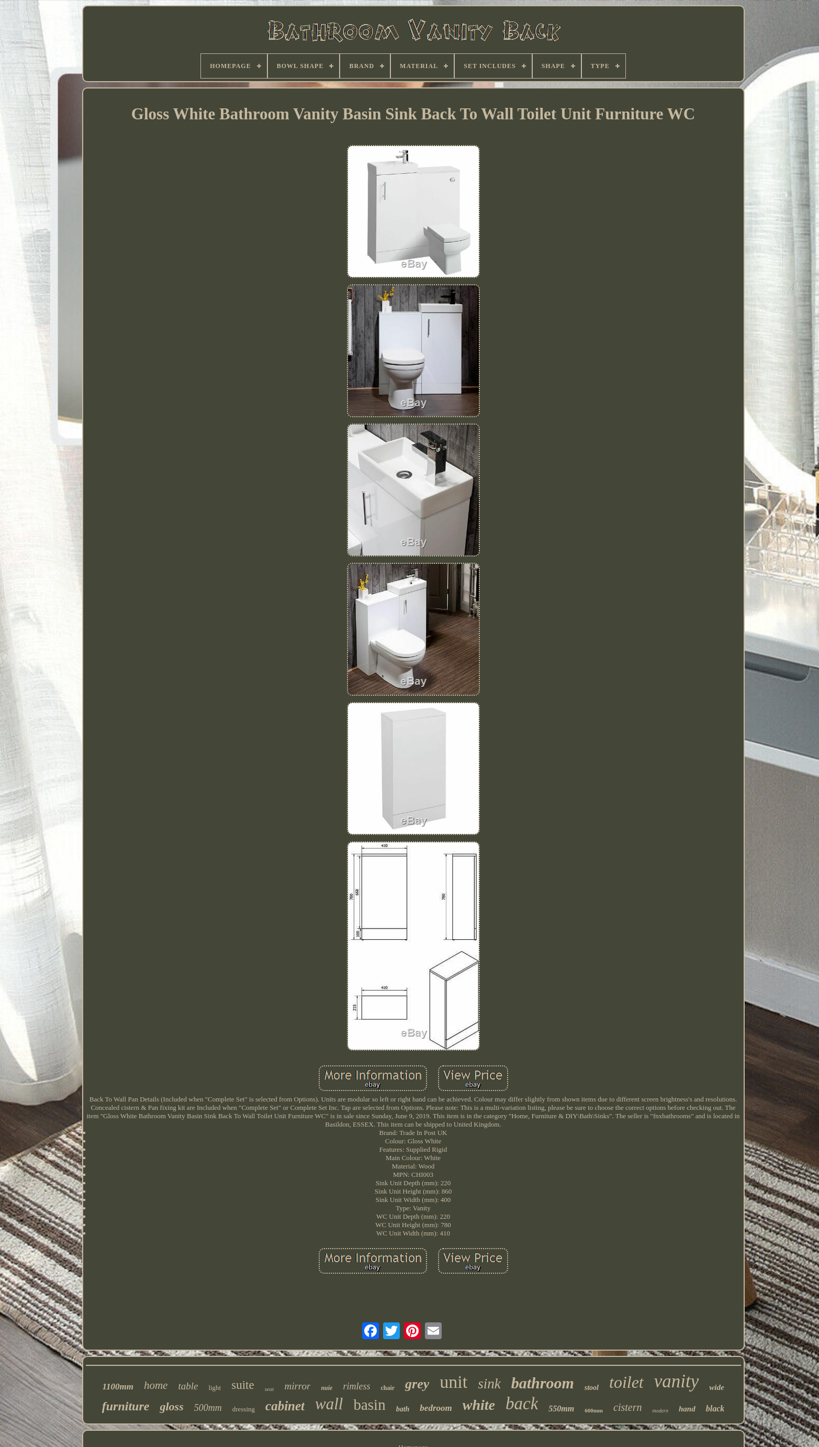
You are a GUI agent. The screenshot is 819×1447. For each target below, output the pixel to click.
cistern (627, 1407)
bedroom (436, 1408)
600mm (594, 1410)
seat (269, 1389)
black (715, 1408)
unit (453, 1382)
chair (387, 1388)
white (479, 1405)
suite (242, 1385)
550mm (561, 1408)
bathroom (542, 1383)
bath (403, 1409)
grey (417, 1384)
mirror (297, 1386)
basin (369, 1404)
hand (687, 1409)
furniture (126, 1406)
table (188, 1386)
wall (329, 1404)
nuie (326, 1388)
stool (592, 1388)
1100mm (117, 1387)
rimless (356, 1386)
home (156, 1385)
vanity (676, 1381)
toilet (626, 1382)
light (214, 1388)
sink (489, 1384)
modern (660, 1410)
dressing (243, 1409)
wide (716, 1387)
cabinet (285, 1406)
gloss (171, 1406)
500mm (208, 1408)
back (522, 1403)
